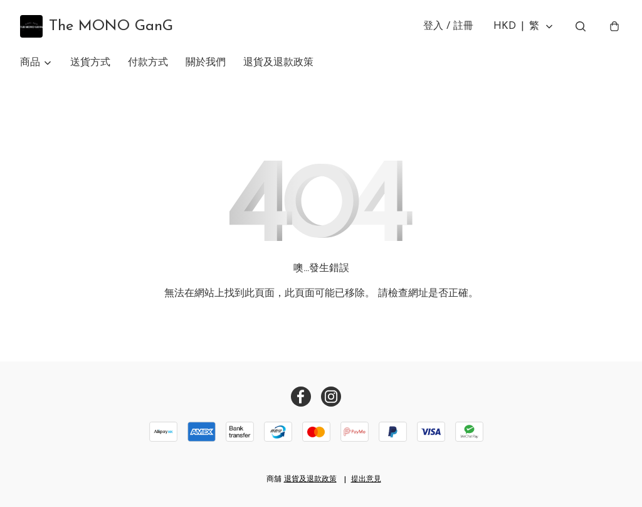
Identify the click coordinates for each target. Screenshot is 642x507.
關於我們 (206, 63)
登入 (448, 26)
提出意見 (366, 479)
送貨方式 (90, 63)
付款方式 (148, 63)
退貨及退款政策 (278, 63)
